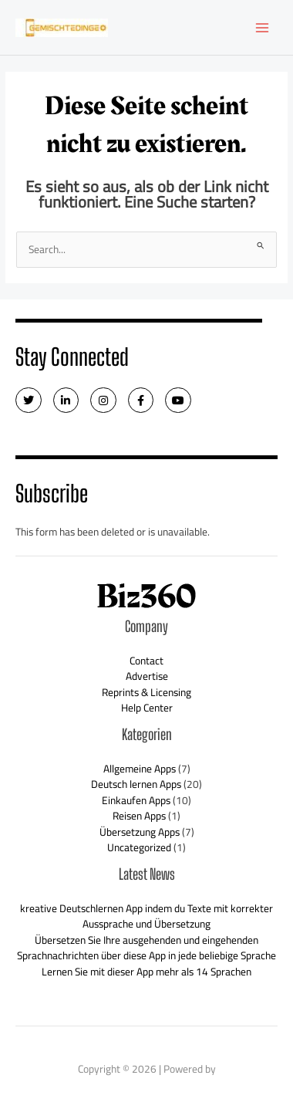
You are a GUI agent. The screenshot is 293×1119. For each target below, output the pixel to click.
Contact (146, 661)
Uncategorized (139, 847)
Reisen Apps (139, 816)
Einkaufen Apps (136, 800)
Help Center (147, 708)
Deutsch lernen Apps (136, 784)
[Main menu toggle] (262, 27)
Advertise (147, 676)
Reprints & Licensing (146, 692)
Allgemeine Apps (139, 769)
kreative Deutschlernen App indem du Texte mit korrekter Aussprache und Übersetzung (146, 916)
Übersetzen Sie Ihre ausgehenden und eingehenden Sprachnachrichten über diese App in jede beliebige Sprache (146, 948)
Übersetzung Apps (139, 832)
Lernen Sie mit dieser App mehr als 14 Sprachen (146, 972)
